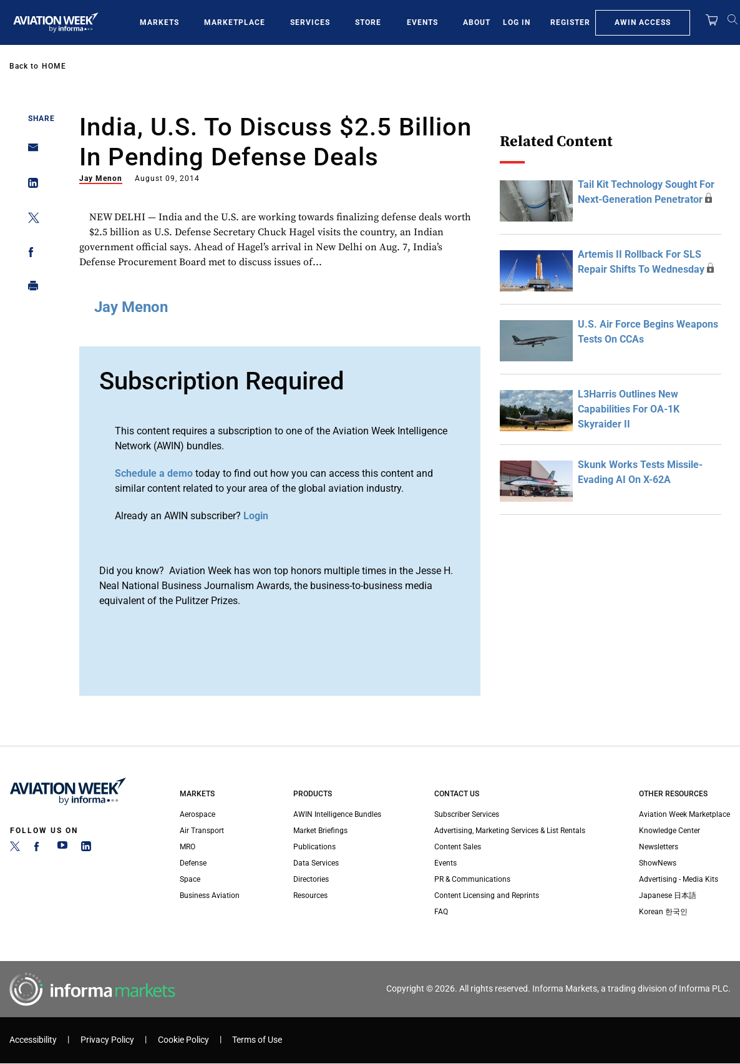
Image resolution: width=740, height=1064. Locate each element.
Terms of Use (257, 1040)
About (476, 22)
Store (368, 22)
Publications (314, 846)
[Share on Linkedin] (29, 185)
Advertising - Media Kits (678, 879)
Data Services (316, 863)
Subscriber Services (466, 814)
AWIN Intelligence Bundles (337, 814)
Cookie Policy (183, 1040)
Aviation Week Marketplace (684, 814)
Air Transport (202, 830)
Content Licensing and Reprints (486, 895)
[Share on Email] (29, 151)
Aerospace (197, 814)
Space (190, 879)
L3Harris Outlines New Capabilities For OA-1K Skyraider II (628, 409)
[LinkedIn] (86, 848)
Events (422, 22)
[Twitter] (15, 848)
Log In (516, 22)
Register (570, 22)
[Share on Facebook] (29, 254)
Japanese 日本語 (667, 895)
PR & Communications (472, 879)
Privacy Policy (107, 1040)
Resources (310, 895)
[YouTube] (62, 848)
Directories (311, 879)
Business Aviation (210, 895)
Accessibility (33, 1040)
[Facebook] (39, 848)
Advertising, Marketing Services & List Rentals (509, 830)
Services (310, 22)
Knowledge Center (669, 830)
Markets (159, 22)
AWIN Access (643, 22)
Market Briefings (320, 830)
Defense (193, 863)
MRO (187, 846)
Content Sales (457, 846)
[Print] (29, 288)
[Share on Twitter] (29, 220)
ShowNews (657, 863)
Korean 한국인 (663, 911)
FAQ (441, 911)
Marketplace (234, 22)
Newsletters (658, 846)
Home (54, 66)
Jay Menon (100, 178)
